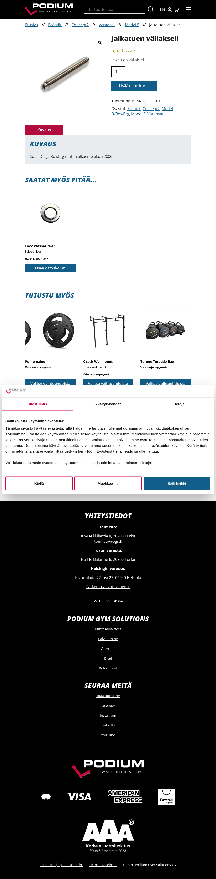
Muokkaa (108, 483)
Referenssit (108, 668)
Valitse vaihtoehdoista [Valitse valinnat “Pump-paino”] (50, 383)
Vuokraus (108, 648)
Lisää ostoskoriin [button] (50, 268)
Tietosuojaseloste (103, 865)
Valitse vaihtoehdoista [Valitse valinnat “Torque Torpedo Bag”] (166, 383)
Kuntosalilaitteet (108, 629)
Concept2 (80, 24)
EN (162, 9)
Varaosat (107, 24)
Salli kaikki (177, 483)
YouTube (108, 735)
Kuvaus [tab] (44, 129)
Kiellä (39, 483)
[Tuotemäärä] (118, 71)
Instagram (108, 715)
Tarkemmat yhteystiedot (108, 586)
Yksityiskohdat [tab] (108, 404)
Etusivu (31, 24)
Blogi (108, 658)
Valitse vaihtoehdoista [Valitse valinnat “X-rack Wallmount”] (108, 383)
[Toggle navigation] (188, 9)
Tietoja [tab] (179, 404)
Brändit (55, 24)
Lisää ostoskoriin (134, 85)
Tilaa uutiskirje (108, 696)
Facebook (108, 705)
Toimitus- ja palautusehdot (61, 865)
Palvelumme (108, 639)
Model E (132, 24)
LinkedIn (108, 725)
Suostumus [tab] (37, 404)
